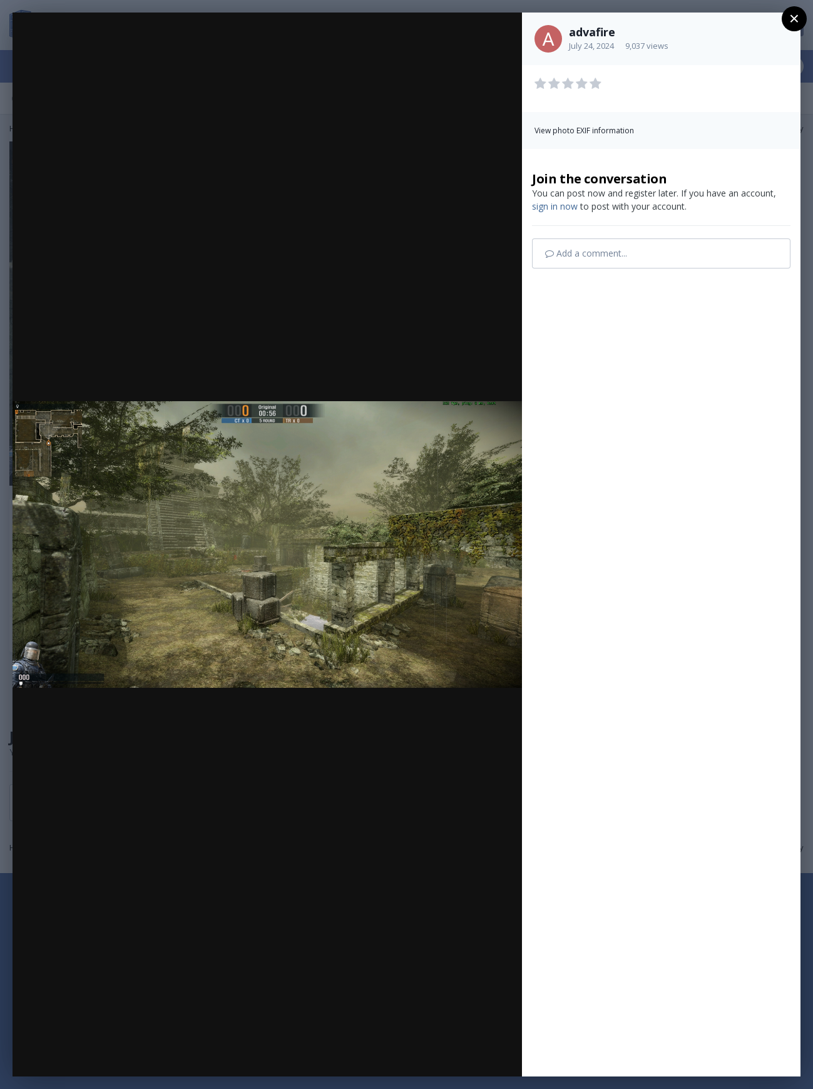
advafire (592, 31)
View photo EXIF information (584, 130)
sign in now (555, 206)
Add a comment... (586, 253)
